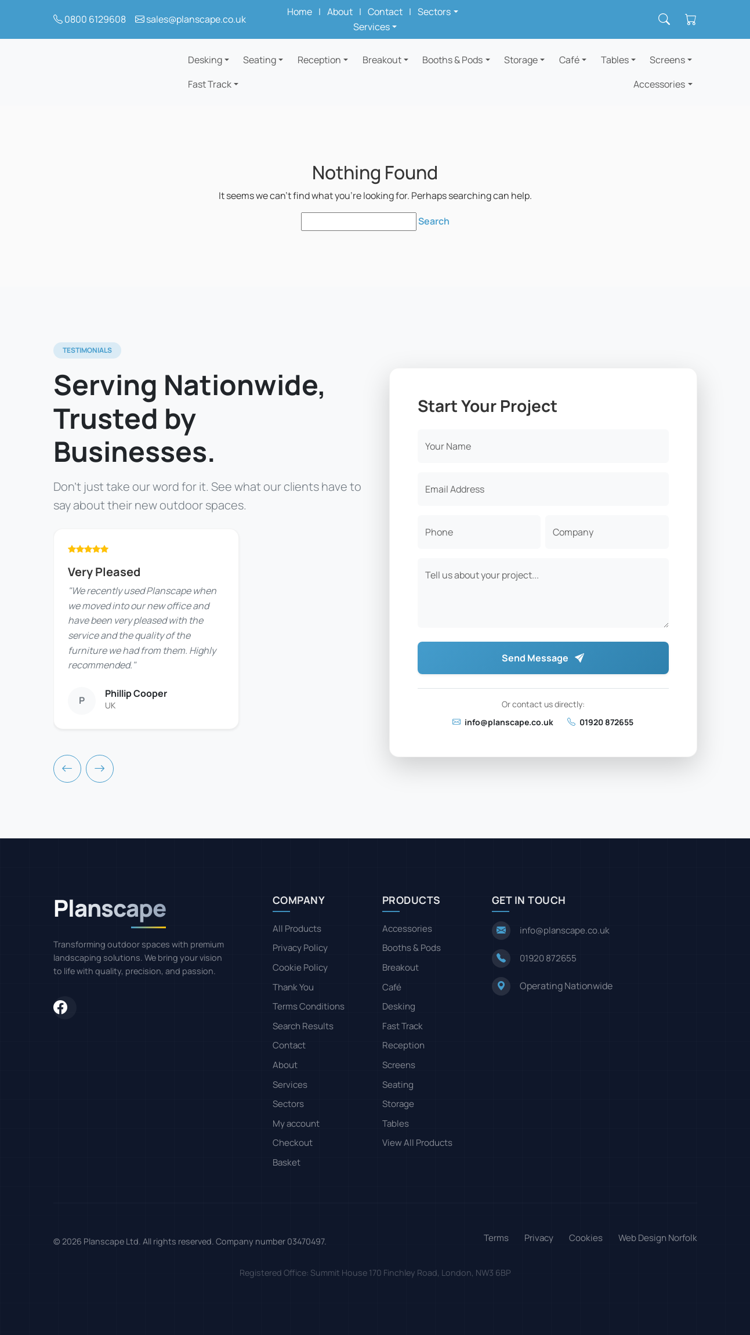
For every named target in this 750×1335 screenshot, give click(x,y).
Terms (496, 1238)
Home (299, 11)
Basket (286, 1162)
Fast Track (209, 84)
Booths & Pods (452, 59)
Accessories (659, 84)
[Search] (664, 19)
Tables (615, 59)
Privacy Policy (300, 948)
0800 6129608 (95, 19)
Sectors (288, 1104)
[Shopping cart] (690, 19)
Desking (205, 59)
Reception (319, 59)
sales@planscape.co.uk (196, 19)
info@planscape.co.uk (502, 722)
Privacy (538, 1238)
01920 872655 (600, 722)
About (340, 11)
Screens (667, 59)
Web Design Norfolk (657, 1238)
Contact (385, 11)
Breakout (382, 59)
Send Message (543, 658)
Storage (521, 59)
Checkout (293, 1143)
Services (290, 1085)
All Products (297, 928)
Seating (259, 59)
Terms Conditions (309, 1006)
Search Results (303, 1026)
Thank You (293, 987)
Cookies (586, 1238)
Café (569, 59)
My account (296, 1123)
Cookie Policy (300, 967)
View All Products (417, 1143)
